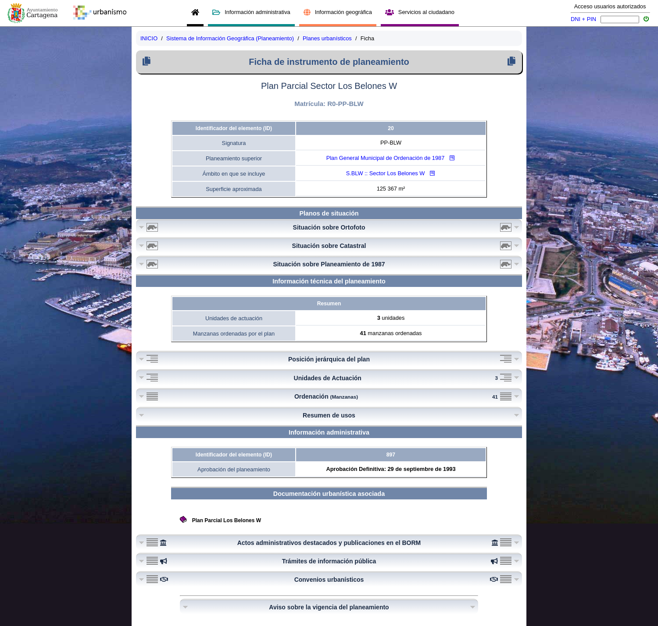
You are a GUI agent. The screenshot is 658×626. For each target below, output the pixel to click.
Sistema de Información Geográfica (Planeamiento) (230, 38)
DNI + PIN (583, 19)
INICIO (148, 38)
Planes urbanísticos (327, 38)
